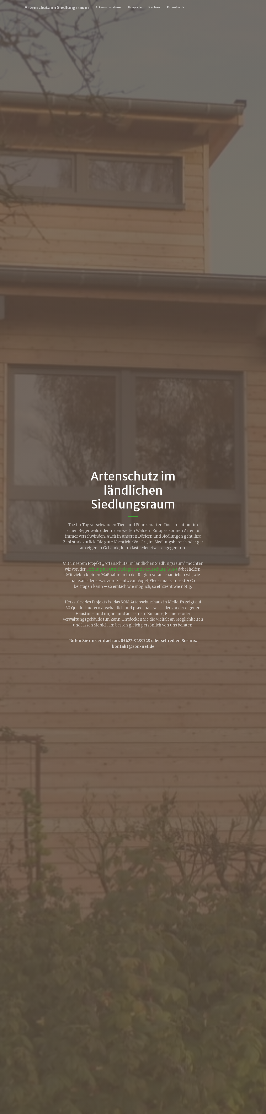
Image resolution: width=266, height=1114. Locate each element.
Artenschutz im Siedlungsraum (57, 7)
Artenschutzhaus (108, 7)
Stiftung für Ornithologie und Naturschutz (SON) (131, 569)
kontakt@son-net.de (133, 646)
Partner (154, 7)
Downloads (175, 7)
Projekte (135, 7)
